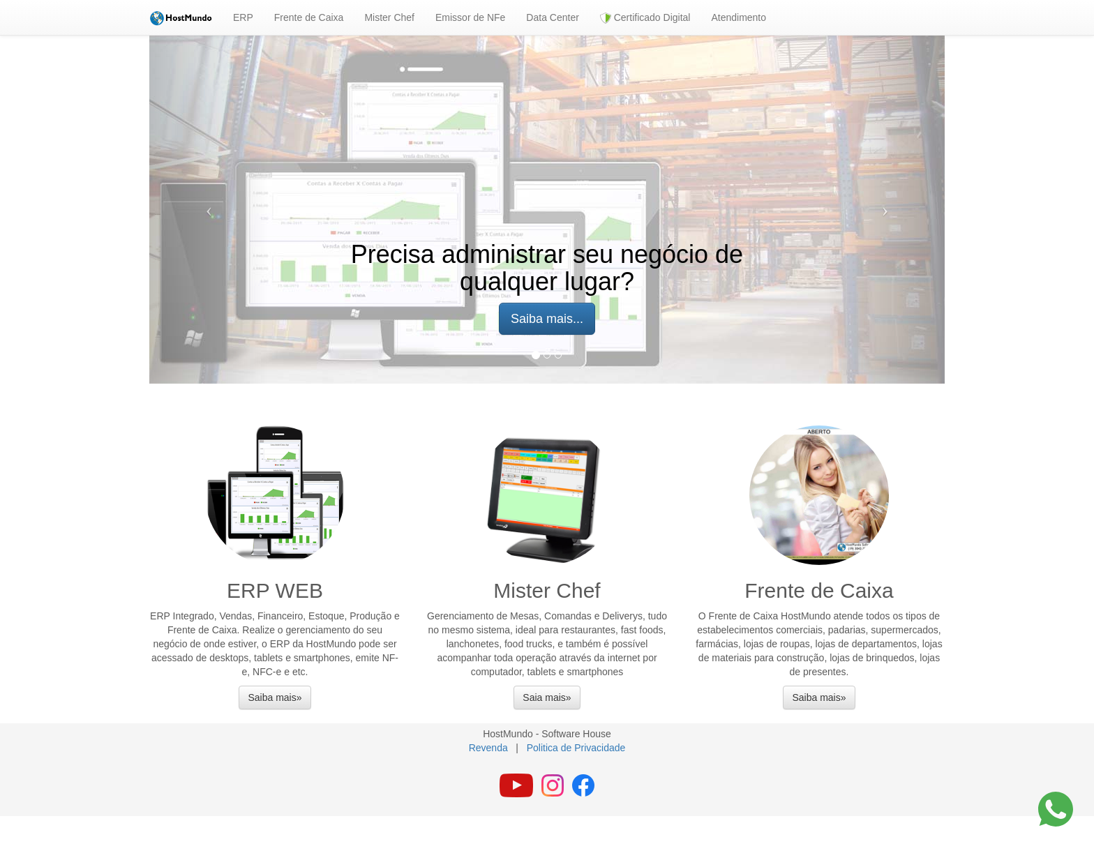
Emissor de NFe (470, 17)
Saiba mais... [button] (547, 319)
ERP (243, 17)
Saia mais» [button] (547, 697)
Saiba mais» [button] (274, 697)
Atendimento (738, 17)
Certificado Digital (645, 18)
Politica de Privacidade (576, 747)
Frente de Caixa (309, 17)
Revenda (488, 747)
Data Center (552, 17)
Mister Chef (389, 17)
